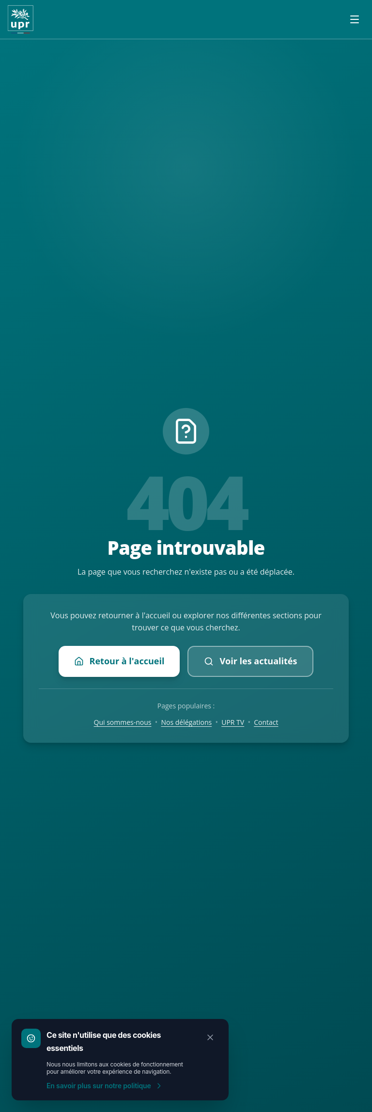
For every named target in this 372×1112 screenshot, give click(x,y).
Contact (266, 722)
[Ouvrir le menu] (354, 19)
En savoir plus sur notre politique (104, 1085)
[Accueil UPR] (20, 19)
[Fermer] (210, 1037)
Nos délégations (186, 722)
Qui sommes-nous (123, 722)
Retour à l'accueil (119, 661)
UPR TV (232, 722)
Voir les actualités (250, 661)
